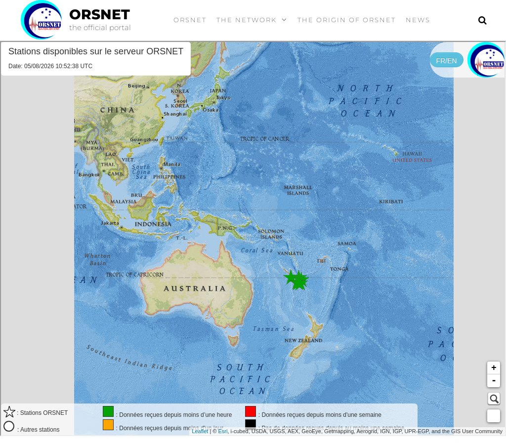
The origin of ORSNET (346, 20)
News (418, 20)
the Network (246, 20)
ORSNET (99, 14)
